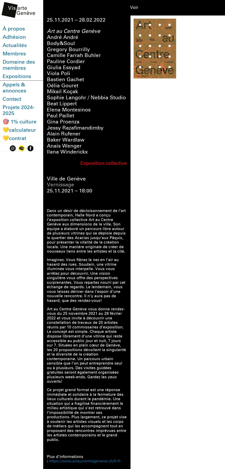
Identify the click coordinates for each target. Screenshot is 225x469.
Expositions (17, 76)
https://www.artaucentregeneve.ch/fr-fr (85, 461)
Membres (14, 53)
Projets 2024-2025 (19, 110)
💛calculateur (19, 130)
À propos (14, 28)
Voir (134, 7)
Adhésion (14, 37)
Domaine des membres (19, 65)
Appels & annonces (14, 87)
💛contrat (14, 138)
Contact (12, 99)
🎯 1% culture (20, 121)
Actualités (15, 45)
